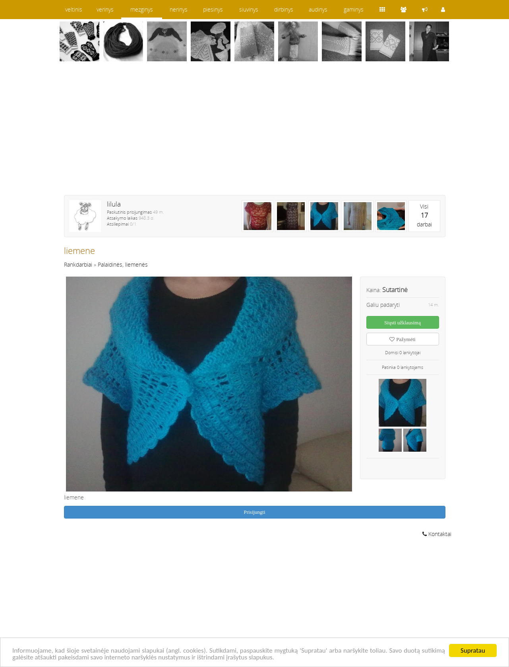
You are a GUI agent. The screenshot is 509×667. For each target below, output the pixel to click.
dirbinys (283, 9)
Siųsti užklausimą (402, 322)
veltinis (73, 9)
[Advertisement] (254, 133)
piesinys (213, 9)
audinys (318, 9)
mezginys (141, 9)
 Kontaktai (436, 534)
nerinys (179, 9)
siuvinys (248, 9)
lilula (114, 204)
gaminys (354, 9)
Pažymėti (402, 339)
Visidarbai (424, 215)
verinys (105, 9)
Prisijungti (254, 512)
